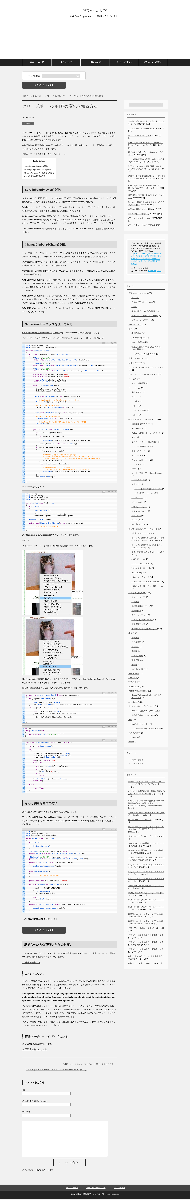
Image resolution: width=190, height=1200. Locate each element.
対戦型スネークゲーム (141, 534)
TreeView (132, 679)
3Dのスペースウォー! (140, 564)
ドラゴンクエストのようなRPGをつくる (145, 936)
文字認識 (135, 603)
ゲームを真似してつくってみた (142, 420)
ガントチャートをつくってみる (145, 729)
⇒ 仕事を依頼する (31, 963)
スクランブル (137, 499)
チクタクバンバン (139, 512)
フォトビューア (138, 598)
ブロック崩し (137, 503)
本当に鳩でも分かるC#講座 (143, 312)
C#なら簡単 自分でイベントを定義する (145, 957)
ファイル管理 (137, 657)
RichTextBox (133, 674)
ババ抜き (135, 402)
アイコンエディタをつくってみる (143, 375)
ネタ (130, 330)
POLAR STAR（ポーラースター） (146, 434)
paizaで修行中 (137, 343)
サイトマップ (66, 63)
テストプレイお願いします (139, 136)
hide (43, 162)
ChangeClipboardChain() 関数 (37, 170)
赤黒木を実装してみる (138, 210)
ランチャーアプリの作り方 (139, 820)
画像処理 (135, 661)
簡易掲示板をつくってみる (143, 716)
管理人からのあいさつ (138, 294)
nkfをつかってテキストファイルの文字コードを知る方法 (88, 1065)
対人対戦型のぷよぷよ (144, 494)
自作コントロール (136, 359)
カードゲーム (134, 389)
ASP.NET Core (134, 325)
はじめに (135, 298)
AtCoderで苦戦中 (138, 339)
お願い (134, 307)
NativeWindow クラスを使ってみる (39, 174)
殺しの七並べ (140, 411)
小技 (130, 634)
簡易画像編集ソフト (140, 607)
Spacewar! (136, 516)
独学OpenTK (134, 687)
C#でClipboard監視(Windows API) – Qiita (41, 146)
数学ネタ (132, 683)
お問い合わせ (95, 63)
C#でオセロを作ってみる (139, 964)
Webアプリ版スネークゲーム (144, 712)
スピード (135, 398)
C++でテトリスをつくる (145, 355)
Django (134, 738)
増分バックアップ (139, 616)
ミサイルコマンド (139, 508)
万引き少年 (136, 521)
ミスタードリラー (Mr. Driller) (144, 443)
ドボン (134, 416)
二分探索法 (136, 643)
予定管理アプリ (138, 625)
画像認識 (135, 639)
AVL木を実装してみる (137, 226)
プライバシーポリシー (153, 63)
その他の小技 (28, 124)
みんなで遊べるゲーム (141, 303)
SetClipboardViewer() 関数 (36, 167)
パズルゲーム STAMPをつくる (141, 129)
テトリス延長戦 (138, 384)
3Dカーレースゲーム (140, 578)
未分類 (131, 742)
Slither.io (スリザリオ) (140, 425)
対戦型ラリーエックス (141, 569)
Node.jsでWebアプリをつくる (141, 707)
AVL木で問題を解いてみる (139, 219)
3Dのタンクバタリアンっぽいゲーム (147, 587)
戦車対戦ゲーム (138, 560)
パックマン (136, 465)
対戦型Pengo (137, 573)
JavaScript (133, 703)
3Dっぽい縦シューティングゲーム (146, 582)
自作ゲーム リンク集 (44, 86)
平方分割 (135, 648)
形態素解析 (136, 612)
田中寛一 (149, 861)
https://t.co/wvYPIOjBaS (141, 254)
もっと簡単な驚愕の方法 (34, 177)
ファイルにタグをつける (142, 621)
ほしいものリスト (124, 63)
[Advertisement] (95, 42)
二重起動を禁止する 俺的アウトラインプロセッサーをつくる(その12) (56, 1070)
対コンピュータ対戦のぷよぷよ (148, 490)
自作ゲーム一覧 (37, 63)
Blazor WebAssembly (137, 692)
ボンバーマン (137, 456)
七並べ (134, 407)
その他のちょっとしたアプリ (144, 630)
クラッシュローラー (140, 461)
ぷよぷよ (135, 485)
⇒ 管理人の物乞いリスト (34, 1050)
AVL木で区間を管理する (138, 215)
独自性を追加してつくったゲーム (143, 530)
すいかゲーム (137, 429)
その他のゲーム (138, 525)
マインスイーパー (139, 452)
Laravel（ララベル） (140, 725)
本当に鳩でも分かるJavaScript (144, 316)
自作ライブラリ (135, 364)
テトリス (132, 380)
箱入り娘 (135, 438)
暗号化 (134, 666)
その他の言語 (134, 734)
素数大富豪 (136, 393)
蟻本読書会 (136, 334)
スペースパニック (139, 481)
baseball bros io (140, 816)
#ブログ (140, 257)
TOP (32, 97)
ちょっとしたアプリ (137, 594)
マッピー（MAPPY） (140, 447)
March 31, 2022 (154, 271)
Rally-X (134, 470)
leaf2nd (136, 889)
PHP (130, 720)
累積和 (134, 652)
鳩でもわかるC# (95, 10)
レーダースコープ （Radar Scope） (147, 474)
